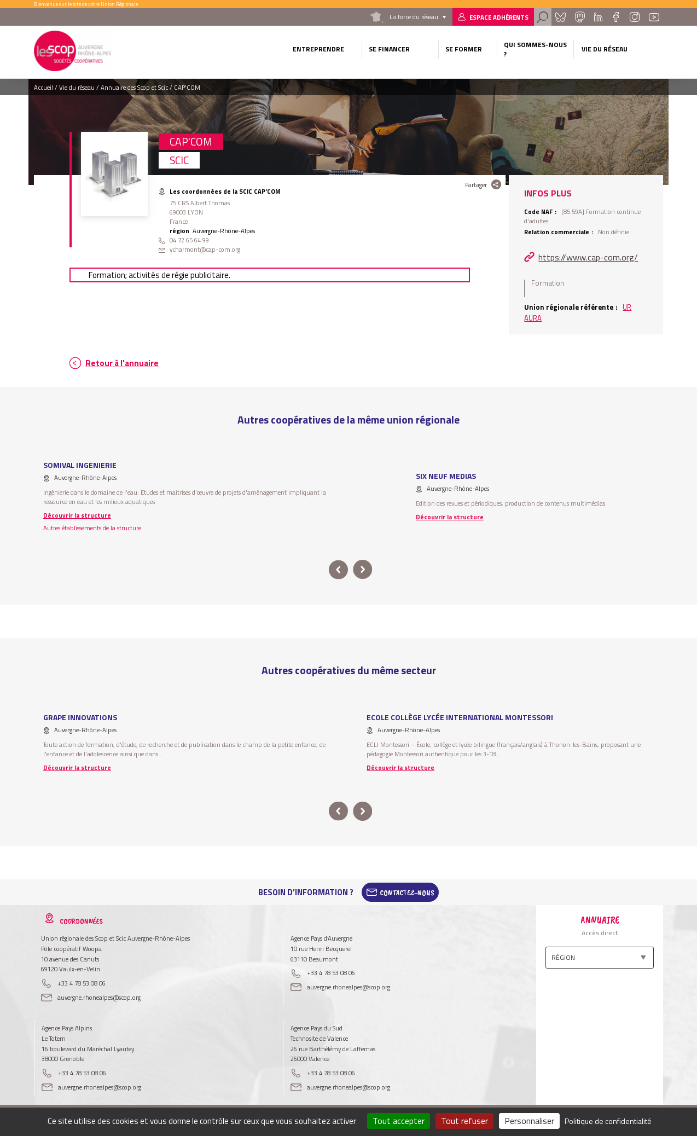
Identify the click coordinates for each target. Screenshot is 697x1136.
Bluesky (560, 17)
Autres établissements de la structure (92, 527)
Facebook (616, 17)
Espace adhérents (498, 17)
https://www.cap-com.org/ (588, 257)
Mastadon (580, 17)
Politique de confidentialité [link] (608, 1121)
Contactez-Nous (407, 892)
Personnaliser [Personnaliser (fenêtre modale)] (529, 1120)
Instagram (634, 17)
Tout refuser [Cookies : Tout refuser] (464, 1120)
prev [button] (338, 570)
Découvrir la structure (77, 515)
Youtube (654, 17)
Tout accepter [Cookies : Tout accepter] (399, 1120)
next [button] (362, 570)
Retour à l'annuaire (122, 363)
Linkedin (598, 17)
